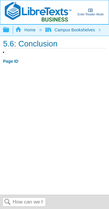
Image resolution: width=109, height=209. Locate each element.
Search (7, 202)
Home (26, 30)
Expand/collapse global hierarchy (9, 30)
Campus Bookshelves (70, 30)
